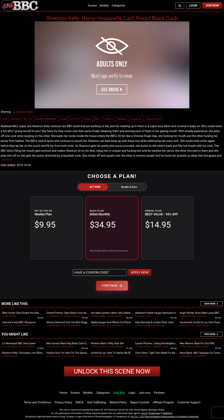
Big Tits (28, 118)
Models (104, 5)
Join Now (212, 5)
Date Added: (8, 165)
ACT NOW (95, 187)
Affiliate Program (163, 402)
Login (193, 5)
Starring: (6, 111)
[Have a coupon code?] (100, 272)
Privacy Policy (63, 402)
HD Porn (75, 118)
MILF (98, 118)
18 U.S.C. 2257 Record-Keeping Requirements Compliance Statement (164, 416)
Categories (118, 5)
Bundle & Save (129, 187)
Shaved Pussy (153, 118)
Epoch (144, 413)
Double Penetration (46, 118)
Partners (159, 392)
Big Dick (15, 118)
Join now (144, 392)
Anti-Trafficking (96, 402)
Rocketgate (154, 413)
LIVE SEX (119, 393)
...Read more (6, 160)
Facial (63, 118)
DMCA (80, 402)
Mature (87, 118)
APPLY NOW (139, 272)
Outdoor (108, 118)
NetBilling (167, 413)
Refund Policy (118, 402)
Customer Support (188, 402)
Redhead (122, 118)
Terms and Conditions (37, 402)
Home (63, 392)
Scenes (92, 5)
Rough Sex (136, 118)
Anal (4, 118)
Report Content (139, 402)
